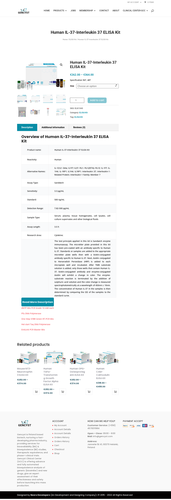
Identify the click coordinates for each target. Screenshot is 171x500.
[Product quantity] (77, 100)
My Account (60, 425)
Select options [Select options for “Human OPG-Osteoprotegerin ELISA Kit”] (89, 391)
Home (47, 11)
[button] (61, 64)
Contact (104, 11)
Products (58, 11)
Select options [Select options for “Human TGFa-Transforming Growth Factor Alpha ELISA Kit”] (62, 391)
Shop (57, 453)
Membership (86, 11)
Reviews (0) (79, 127)
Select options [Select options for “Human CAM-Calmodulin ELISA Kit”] (115, 391)
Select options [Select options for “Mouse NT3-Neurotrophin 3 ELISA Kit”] (36, 391)
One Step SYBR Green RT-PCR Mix (37, 319)
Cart (56, 445)
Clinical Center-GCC (134, 11)
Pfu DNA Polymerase (31, 313)
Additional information (53, 127)
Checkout (59, 449)
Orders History (61, 437)
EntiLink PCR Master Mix (33, 329)
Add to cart (97, 100)
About (115, 11)
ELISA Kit (72, 39)
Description (27, 127)
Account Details (62, 429)
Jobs (73, 11)
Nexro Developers (40, 495)
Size (72, 86)
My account (133, 2)
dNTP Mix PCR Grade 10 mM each (37, 308)
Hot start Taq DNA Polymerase (35, 324)
